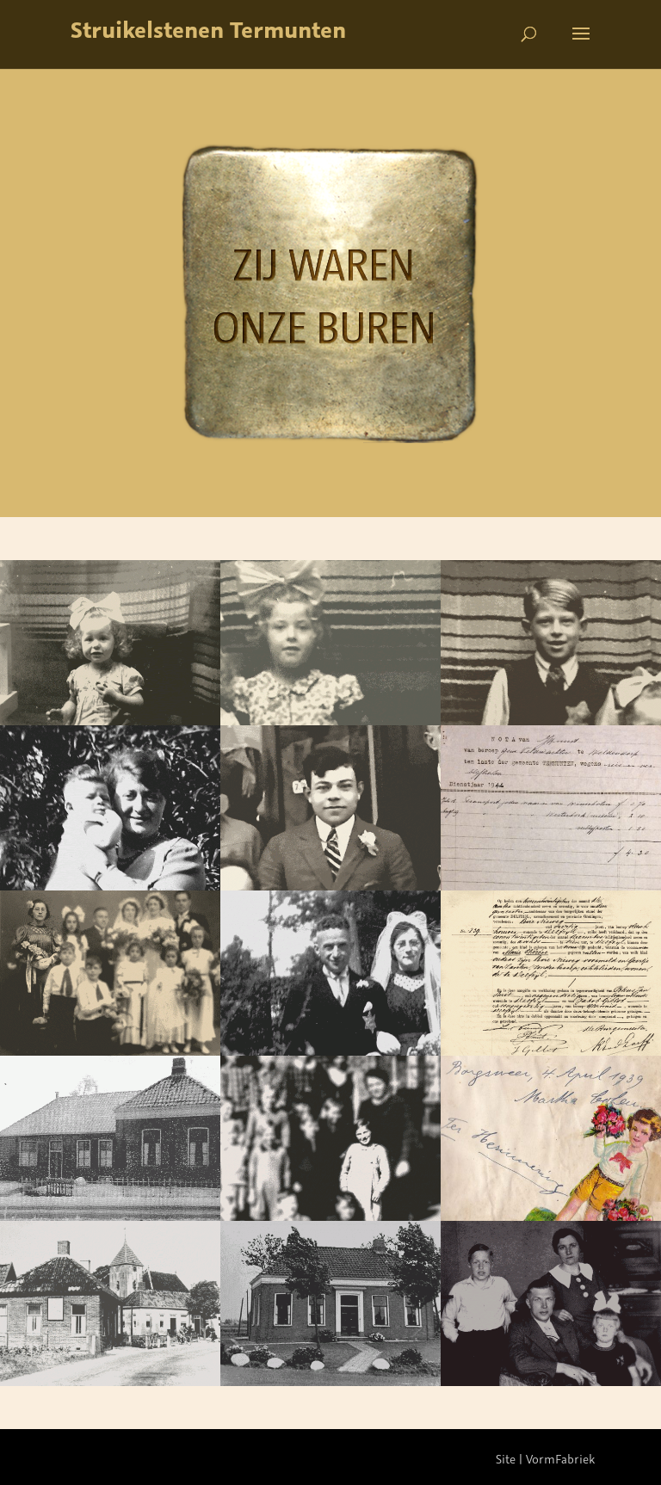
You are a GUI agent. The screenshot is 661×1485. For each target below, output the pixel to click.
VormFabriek (560, 1459)
